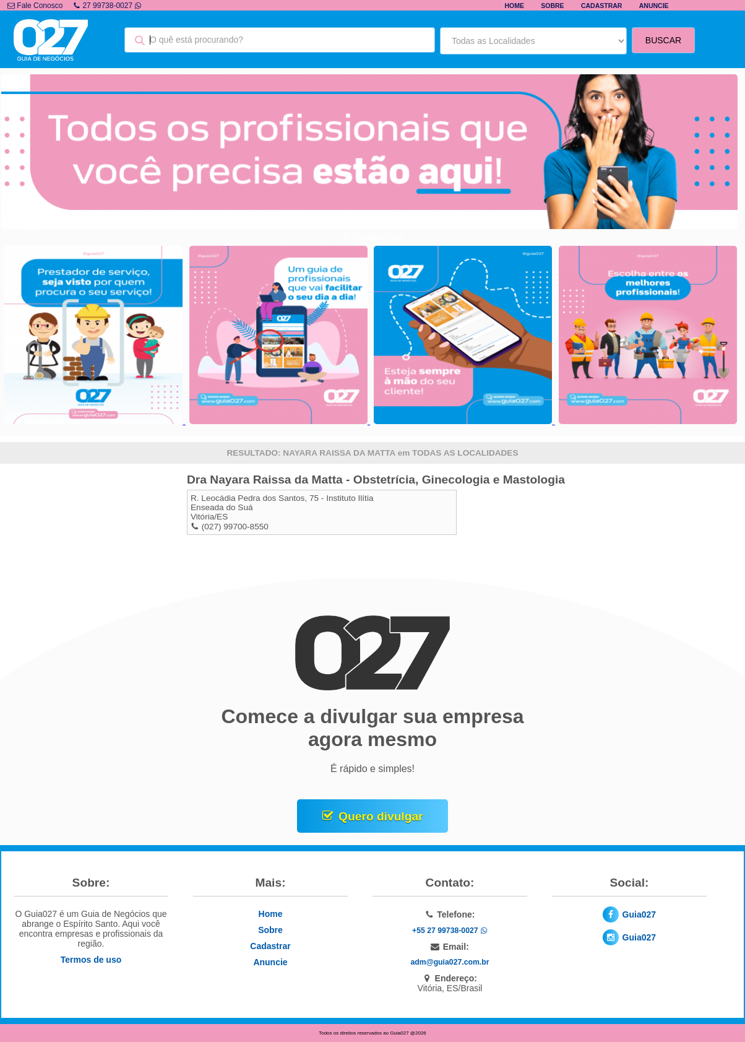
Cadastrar (601, 5)
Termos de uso (91, 960)
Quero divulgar (380, 816)
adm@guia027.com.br (450, 962)
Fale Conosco (34, 5)
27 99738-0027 (107, 5)
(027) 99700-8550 (235, 526)
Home (514, 5)
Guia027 (639, 914)
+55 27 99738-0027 (450, 930)
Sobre (552, 5)
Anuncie (654, 5)
